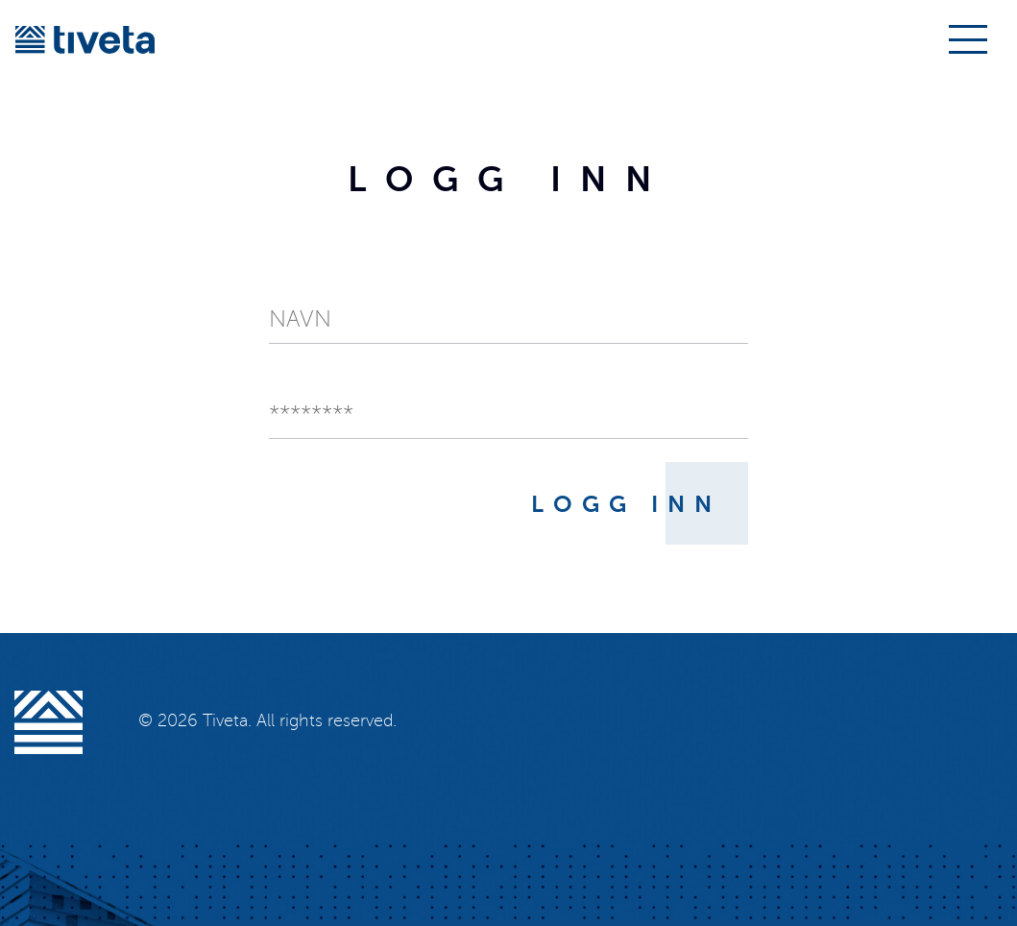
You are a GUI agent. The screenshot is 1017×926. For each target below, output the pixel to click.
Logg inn (626, 504)
